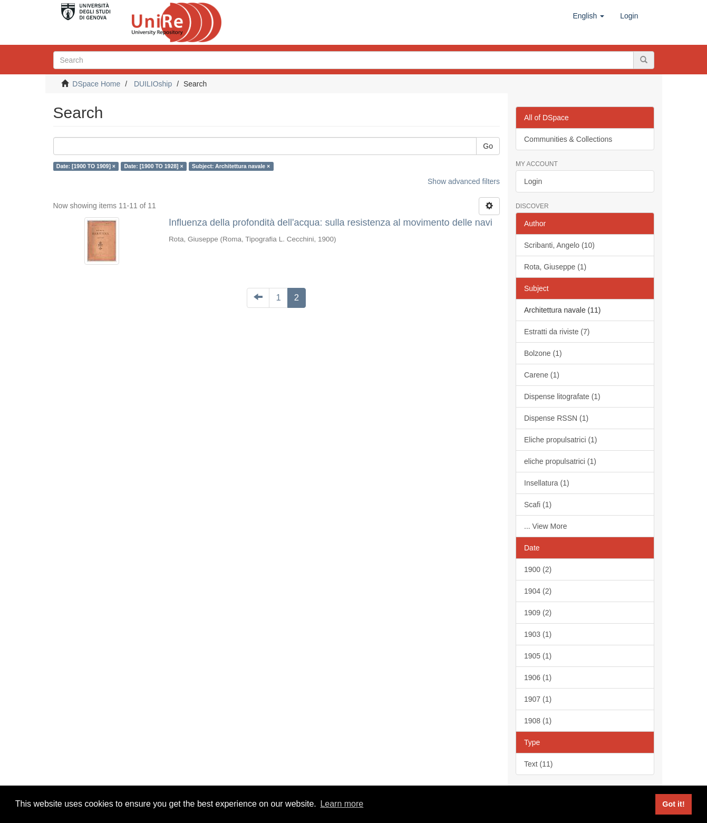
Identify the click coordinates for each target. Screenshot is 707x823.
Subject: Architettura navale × (231, 166)
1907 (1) (537, 699)
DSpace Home (96, 84)
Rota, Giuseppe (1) (555, 267)
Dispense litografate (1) (562, 396)
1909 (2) (537, 612)
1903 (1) (537, 634)
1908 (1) (537, 721)
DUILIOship (153, 84)
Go (488, 146)
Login (533, 181)
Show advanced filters (464, 181)
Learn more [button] (341, 803)
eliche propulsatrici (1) (560, 461)
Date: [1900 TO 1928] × (153, 166)
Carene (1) (541, 375)
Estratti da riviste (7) (556, 331)
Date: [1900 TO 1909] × (85, 166)
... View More (545, 526)
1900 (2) (537, 569)
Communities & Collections (568, 139)
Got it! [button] (673, 804)
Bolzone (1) (543, 353)
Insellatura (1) (546, 483)
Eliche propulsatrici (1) (560, 439)
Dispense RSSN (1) (556, 418)
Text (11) (538, 764)
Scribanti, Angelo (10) (559, 245)
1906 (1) (537, 677)
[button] (588, 16)
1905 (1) (537, 656)
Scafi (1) (537, 504)
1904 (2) (537, 591)
